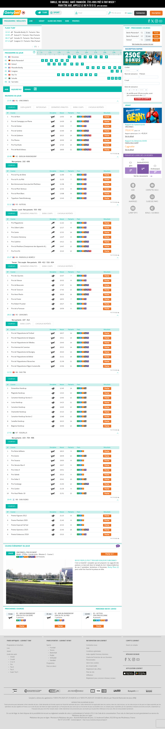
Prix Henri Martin (17, 294)
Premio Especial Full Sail (19, 525)
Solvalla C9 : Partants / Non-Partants (27, 38)
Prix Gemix (15, 232)
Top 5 (12, 669)
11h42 (148, 40)
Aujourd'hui (16, 89)
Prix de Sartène (16, 131)
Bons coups (78, 107)
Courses (11, 107)
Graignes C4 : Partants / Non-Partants (27, 41)
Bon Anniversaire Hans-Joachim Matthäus (25, 184)
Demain (28, 89)
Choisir (128, 70)
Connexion (140, 13)
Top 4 (12, 667)
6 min (148, 33)
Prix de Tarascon (17, 290)
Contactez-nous (152, 190)
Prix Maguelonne (17, 223)
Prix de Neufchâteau (18, 150)
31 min (148, 36)
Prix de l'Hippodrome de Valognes (23, 338)
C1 (142, 33)
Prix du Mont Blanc (17, 194)
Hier (6, 89)
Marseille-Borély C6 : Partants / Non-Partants (30, 32)
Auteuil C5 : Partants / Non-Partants (27, 35)
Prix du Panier (16, 299)
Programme (50, 663)
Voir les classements (141, 176)
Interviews (41, 107)
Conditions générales (93, 651)
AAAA (141, 90)
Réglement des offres (93, 669)
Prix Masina (15, 140)
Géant (9, 651)
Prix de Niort (15, 117)
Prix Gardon (15, 489)
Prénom (142, 74)
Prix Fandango (16, 484)
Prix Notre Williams (18, 451)
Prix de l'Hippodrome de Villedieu (23, 343)
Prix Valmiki (15, 475)
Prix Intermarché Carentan (20, 347)
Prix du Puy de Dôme (18, 175)
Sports (49, 645)
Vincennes (20, 552)
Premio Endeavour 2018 (20, 534)
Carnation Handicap (18, 407)
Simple (12, 657)
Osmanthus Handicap (18, 388)
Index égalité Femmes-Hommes (97, 654)
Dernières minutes (59, 107)
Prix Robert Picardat (18, 304)
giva (130, 166)
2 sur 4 (12, 662)
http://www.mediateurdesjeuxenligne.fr (95, 720)
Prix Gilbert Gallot (17, 228)
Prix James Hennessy (18, 237)
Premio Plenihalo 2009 (19, 520)
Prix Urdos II (15, 470)
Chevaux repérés (96, 107)
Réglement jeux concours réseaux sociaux (101, 678)
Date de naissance (131, 87)
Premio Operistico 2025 (19, 530)
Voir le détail (129, 136)
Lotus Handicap (16, 402)
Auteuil (128, 40)
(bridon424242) (143, 162)
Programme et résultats (15, 645)
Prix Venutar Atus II (18, 465)
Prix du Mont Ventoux (19, 189)
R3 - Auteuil (98, 613)
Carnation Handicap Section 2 (21, 416)
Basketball (53, 653)
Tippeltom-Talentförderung (20, 198)
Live (8, 648)
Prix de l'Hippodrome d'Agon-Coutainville (25, 366)
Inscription (156, 13)
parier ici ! (109, 554)
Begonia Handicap (17, 426)
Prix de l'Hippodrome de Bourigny (23, 352)
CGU (144, 95)
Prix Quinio (15, 456)
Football (52, 648)
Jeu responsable (91, 666)
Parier (156, 33)
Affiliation (89, 675)
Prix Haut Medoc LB (18, 493)
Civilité (127, 67)
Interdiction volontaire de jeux (82, 702)
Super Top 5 (132, 213)
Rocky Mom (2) (113, 567)
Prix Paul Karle (16, 145)
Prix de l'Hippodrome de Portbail (22, 333)
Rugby (52, 655)
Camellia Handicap (17, 421)
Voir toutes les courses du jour (142, 44)
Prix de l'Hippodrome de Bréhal (22, 357)
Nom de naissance (131, 74)
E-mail (127, 80)
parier (106, 117)
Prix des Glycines (17, 276)
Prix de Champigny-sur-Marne (21, 121)
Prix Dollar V (15, 479)
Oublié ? (129, 13)
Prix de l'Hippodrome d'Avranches (23, 361)
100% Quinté (25, 107)
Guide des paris (152, 201)
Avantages (133, 201)
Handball (53, 660)
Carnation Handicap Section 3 (21, 398)
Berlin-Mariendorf (132, 33)
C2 (142, 36)
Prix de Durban (16, 126)
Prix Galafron (15, 242)
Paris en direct (51, 666)
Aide (133, 190)
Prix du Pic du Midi (17, 179)
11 (118, 546)
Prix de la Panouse (17, 308)
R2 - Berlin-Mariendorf (25, 613)
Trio (11, 664)
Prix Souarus (15, 460)
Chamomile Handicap (18, 412)
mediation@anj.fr (76, 720)
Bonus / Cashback (152, 213)
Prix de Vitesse (16, 280)
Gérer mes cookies (92, 663)
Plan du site (90, 672)
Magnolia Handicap (18, 393)
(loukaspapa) (155, 169)
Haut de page (113, 153)
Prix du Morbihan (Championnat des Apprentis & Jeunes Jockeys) (33, 246)
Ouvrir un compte (142, 99)
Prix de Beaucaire (17, 285)
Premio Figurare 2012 (19, 516)
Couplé (12, 659)
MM (134, 90)
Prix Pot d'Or (15, 251)
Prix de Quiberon (17, 135)
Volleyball (53, 658)
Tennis (52, 650)
